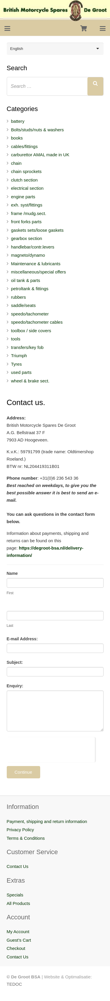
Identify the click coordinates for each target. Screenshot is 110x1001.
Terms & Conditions (26, 838)
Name (12, 573)
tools (16, 338)
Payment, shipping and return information (47, 821)
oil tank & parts (25, 280)
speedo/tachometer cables (37, 322)
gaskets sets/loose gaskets (37, 230)
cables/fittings (24, 146)
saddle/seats (23, 305)
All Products (18, 903)
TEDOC (14, 984)
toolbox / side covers (31, 330)
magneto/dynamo (28, 255)
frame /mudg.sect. (28, 213)
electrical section (27, 188)
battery (18, 121)
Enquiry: (15, 685)
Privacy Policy (20, 829)
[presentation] (51, 748)
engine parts (23, 196)
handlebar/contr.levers (33, 246)
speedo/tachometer (30, 313)
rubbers (18, 297)
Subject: (15, 662)
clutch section (24, 179)
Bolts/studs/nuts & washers (37, 129)
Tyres (16, 364)
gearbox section (26, 238)
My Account (18, 931)
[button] (7, 28)
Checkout (16, 948)
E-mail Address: (22, 638)
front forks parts (26, 221)
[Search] (95, 86)
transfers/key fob (27, 347)
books (17, 137)
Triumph (19, 355)
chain (16, 163)
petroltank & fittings (30, 288)
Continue (23, 772)
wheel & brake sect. (30, 380)
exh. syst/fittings (27, 204)
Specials (15, 894)
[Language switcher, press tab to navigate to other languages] (55, 49)
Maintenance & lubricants (35, 263)
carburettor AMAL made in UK (40, 154)
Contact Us (17, 866)
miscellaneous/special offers (38, 271)
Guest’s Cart (19, 940)
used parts (21, 372)
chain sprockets (26, 171)
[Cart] (83, 28)
